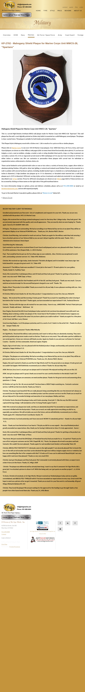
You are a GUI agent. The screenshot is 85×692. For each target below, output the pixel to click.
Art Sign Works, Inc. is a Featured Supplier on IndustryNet (42, 530)
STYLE (15, 179)
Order (81, 7)
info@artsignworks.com (9, 188)
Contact (65, 7)
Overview (7, 35)
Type (45, 10)
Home (38, 10)
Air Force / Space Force (46, 35)
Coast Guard (69, 35)
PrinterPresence (14, 546)
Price (59, 10)
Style (52, 10)
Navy (23, 35)
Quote (71, 7)
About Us (78, 10)
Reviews (68, 10)
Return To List (7, 198)
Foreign (80, 35)
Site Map (4, 544)
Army (60, 35)
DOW (16, 35)
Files (76, 7)
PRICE (59, 179)
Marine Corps (16, 148)
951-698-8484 (5, 532)
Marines (31, 35)
